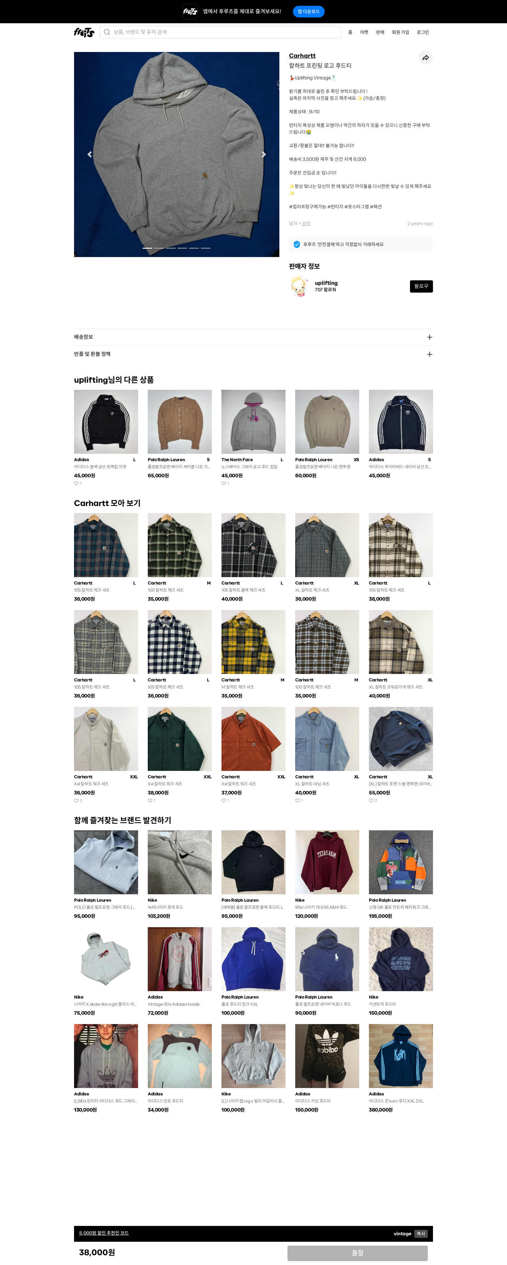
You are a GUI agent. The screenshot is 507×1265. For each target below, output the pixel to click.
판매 (380, 32)
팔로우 (421, 286)
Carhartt (302, 56)
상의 (306, 223)
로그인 (423, 32)
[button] (89, 154)
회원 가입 (400, 32)
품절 (357, 1253)
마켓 (364, 32)
